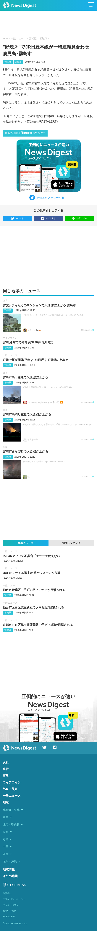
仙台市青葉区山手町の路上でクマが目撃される (34, 590)
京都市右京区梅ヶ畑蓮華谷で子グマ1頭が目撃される (38, 624)
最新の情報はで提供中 (25, 132)
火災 (5, 300)
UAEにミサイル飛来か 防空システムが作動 (31, 573)
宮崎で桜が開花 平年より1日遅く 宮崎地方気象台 (36, 360)
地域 (6, 802)
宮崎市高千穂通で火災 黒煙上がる (25, 377)
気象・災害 (10, 789)
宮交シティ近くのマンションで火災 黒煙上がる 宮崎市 (39, 305)
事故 (6, 775)
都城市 (43, 38)
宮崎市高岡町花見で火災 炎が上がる (27, 414)
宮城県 (7, 595)
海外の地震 (10, 876)
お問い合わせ (9, 911)
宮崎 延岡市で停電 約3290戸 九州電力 (28, 342)
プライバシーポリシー (14, 899)
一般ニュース (18, 38)
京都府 (7, 630)
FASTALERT (9, 916)
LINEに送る (79, 218)
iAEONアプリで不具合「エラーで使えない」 (33, 556)
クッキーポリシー (12, 905)
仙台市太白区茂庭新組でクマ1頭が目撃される (33, 607)
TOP (5, 38)
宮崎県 (33, 38)
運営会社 (7, 893)
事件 (6, 769)
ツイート (17, 218)
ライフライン (10, 337)
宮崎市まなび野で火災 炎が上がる (25, 451)
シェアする (48, 218)
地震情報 (9, 869)
